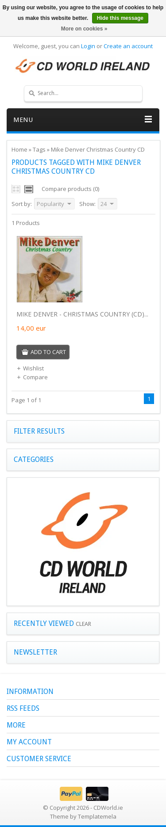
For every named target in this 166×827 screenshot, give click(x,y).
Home (19, 149)
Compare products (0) (70, 189)
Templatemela (97, 816)
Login (88, 46)
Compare (32, 377)
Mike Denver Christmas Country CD (98, 149)
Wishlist (30, 368)
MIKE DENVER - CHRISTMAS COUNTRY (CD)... (82, 314)
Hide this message (120, 18)
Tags (39, 149)
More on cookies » (84, 29)
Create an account (128, 46)
